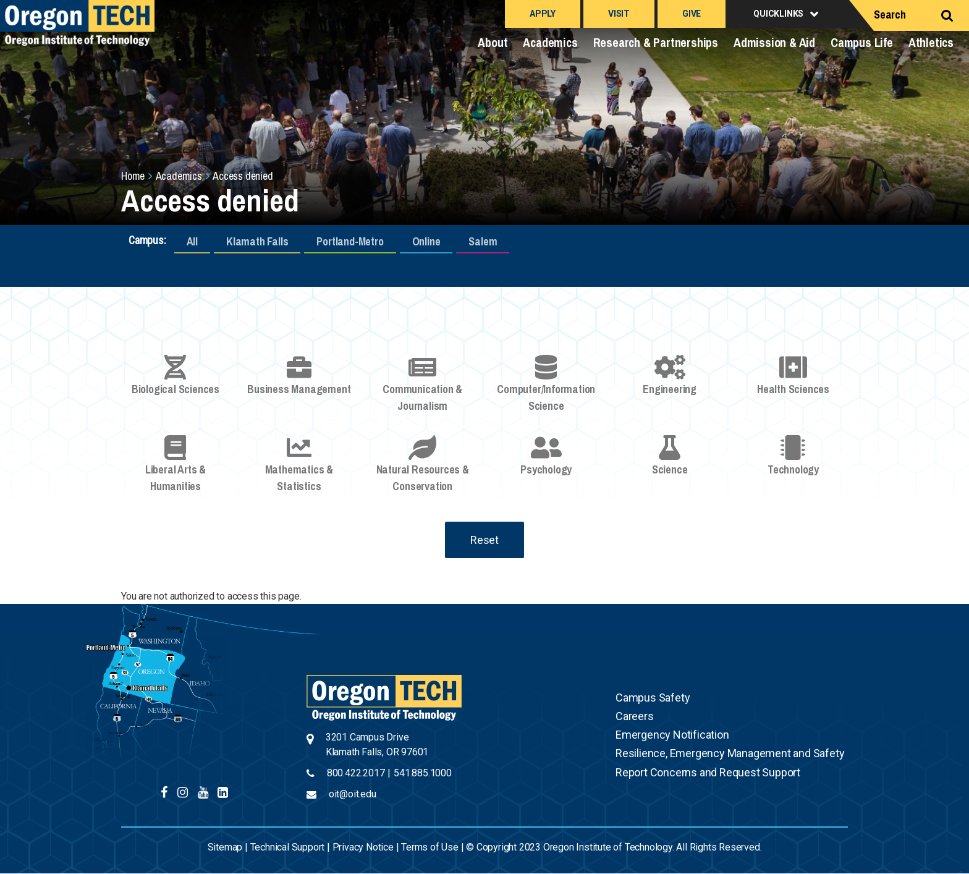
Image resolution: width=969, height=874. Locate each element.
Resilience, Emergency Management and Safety (730, 753)
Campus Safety (653, 697)
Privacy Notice (363, 847)
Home (133, 176)
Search (890, 14)
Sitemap (225, 847)
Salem (482, 241)
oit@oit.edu (352, 794)
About (492, 42)
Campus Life (862, 42)
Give (691, 14)
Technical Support (287, 847)
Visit (619, 14)
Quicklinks (778, 14)
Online (426, 241)
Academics (550, 42)
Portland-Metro (349, 241)
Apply (543, 14)
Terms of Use (430, 847)
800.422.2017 (356, 773)
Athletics (931, 42)
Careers (635, 716)
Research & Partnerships (655, 42)
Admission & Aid (774, 42)
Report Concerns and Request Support (708, 772)
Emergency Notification (672, 734)
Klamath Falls (257, 241)
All (192, 241)
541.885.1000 (423, 773)
